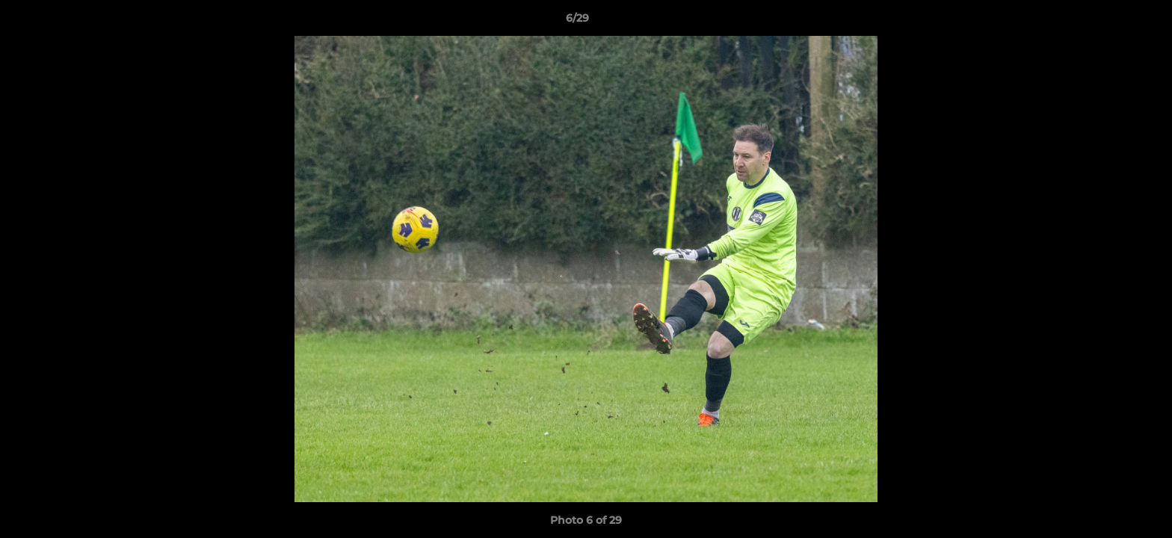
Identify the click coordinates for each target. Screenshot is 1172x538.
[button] (1109, 21)
